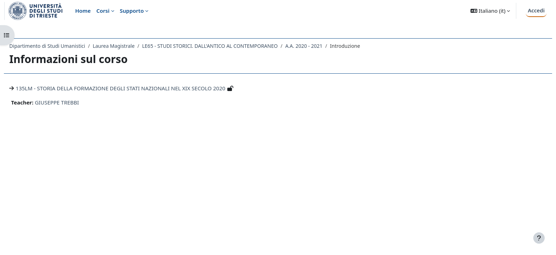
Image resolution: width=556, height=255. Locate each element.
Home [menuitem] (83, 10)
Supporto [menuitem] (132, 10)
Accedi (536, 10)
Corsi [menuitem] (103, 10)
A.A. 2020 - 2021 (319, 45)
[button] (490, 11)
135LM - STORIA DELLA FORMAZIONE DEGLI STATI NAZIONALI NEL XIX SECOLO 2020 (136, 88)
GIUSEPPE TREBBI (73, 102)
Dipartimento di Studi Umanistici (63, 45)
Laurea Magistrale (129, 45)
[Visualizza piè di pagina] (539, 238)
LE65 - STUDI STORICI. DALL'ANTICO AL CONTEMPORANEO (225, 45)
